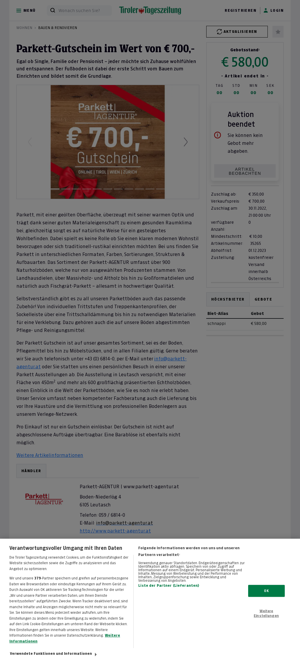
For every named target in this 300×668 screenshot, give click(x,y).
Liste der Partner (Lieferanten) (168, 591)
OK (266, 596)
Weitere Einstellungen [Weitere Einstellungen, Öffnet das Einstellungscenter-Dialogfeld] (266, 619)
